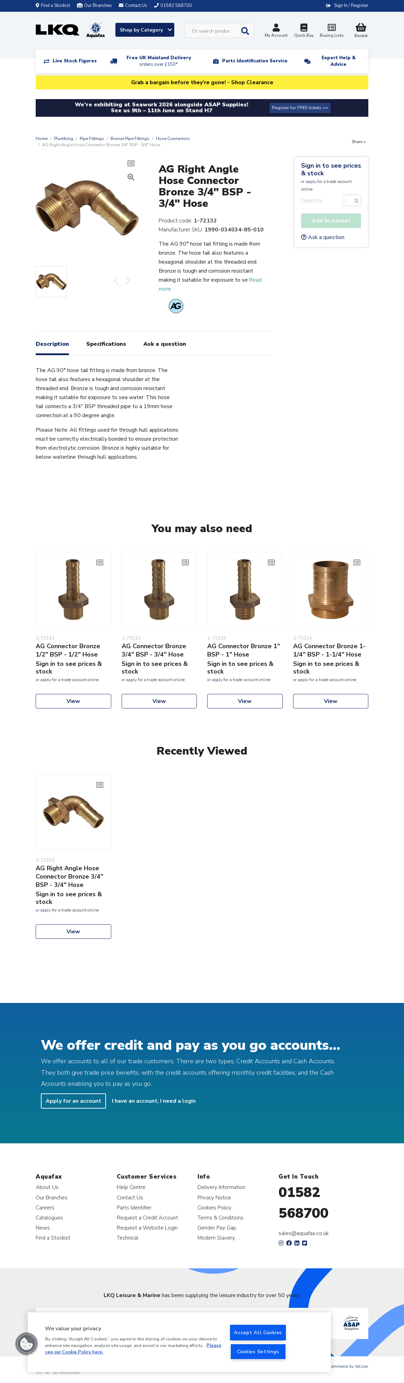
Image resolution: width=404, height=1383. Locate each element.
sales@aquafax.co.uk (304, 1233)
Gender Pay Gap (216, 1227)
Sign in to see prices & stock (331, 169)
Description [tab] (52, 344)
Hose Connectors (173, 138)
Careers (45, 1207)
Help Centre (131, 1187)
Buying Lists (331, 31)
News (43, 1227)
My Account (276, 31)
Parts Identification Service (255, 61)
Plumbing (63, 138)
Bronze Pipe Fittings (130, 138)
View (73, 701)
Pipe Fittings (92, 138)
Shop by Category (146, 30)
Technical (127, 1237)
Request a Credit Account (147, 1217)
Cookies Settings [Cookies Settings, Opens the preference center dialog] (258, 1351)
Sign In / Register (351, 5)
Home (41, 138)
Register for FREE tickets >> (300, 108)
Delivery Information (221, 1187)
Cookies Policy (214, 1207)
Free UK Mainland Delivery (158, 61)
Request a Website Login (147, 1227)
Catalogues (49, 1217)
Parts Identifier (134, 1207)
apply (311, 181)
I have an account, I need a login (154, 1101)
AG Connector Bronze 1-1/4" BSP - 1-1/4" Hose (329, 650)
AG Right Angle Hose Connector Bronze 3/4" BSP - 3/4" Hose (69, 876)
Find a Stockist (53, 5)
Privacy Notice (214, 1197)
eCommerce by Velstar (347, 1366)
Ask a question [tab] (164, 344)
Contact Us (130, 1197)
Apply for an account (73, 1101)
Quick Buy (304, 31)
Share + (359, 141)
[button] (27, 1344)
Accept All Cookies (258, 1332)
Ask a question (322, 237)
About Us (47, 1187)
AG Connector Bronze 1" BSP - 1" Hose (243, 650)
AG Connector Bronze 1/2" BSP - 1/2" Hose (68, 650)
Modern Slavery (216, 1237)
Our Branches (94, 5)
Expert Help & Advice (338, 61)
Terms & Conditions (220, 1217)
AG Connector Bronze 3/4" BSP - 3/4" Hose (154, 650)
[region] (179, 1342)
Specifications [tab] (106, 344)
